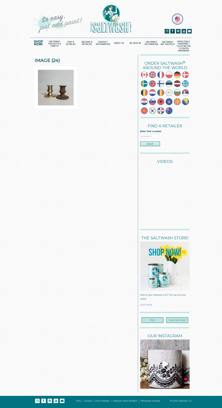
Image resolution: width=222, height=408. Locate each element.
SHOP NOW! (146, 305)
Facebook (172, 31)
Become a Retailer (87, 43)
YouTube (184, 31)
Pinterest (178, 31)
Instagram (167, 31)
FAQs (152, 320)
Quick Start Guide (177, 320)
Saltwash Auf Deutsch (167, 43)
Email (189, 31)
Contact (88, 400)
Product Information (103, 43)
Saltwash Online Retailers (125, 400)
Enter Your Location (150, 131)
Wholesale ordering (150, 400)
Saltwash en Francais (151, 43)
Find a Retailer (70, 43)
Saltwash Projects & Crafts (54, 43)
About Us (119, 43)
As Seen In (135, 43)
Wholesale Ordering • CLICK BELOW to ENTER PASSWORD (183, 46)
